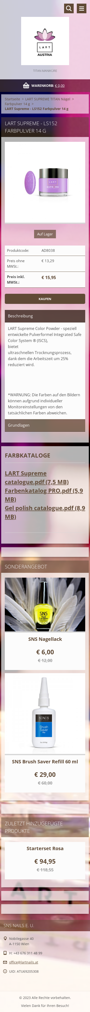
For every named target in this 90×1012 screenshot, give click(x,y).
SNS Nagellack (45, 639)
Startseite (12, 99)
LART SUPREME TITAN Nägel (47, 99)
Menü (81, 8)
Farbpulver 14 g (17, 104)
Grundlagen (19, 425)
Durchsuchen (69, 8)
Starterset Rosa (45, 848)
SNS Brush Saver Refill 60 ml (45, 761)
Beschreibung (20, 316)
